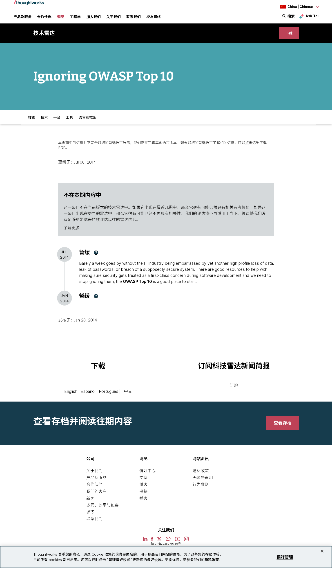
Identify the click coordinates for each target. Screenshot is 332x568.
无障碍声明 (203, 483)
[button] (96, 258)
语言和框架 (87, 122)
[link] (287, 38)
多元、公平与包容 (102, 511)
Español (88, 397)
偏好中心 (147, 476)
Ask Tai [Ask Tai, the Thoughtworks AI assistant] (312, 18)
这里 (256, 148)
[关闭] (322, 551)
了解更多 (72, 234)
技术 (44, 122)
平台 (56, 122)
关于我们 (94, 476)
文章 (143, 483)
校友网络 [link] (153, 19)
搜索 (291, 18)
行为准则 (201, 490)
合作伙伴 (94, 490)
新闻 (90, 504)
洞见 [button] (60, 19)
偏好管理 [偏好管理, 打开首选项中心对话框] (284, 557)
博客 (143, 490)
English (70, 397)
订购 (234, 391)
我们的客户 (96, 497)
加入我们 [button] (93, 19)
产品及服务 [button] (22, 19)
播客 (143, 504)
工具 (69, 122)
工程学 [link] (75, 19)
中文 (128, 397)
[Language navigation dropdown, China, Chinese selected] (294, 6)
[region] (166, 557)
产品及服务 (96, 483)
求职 (90, 518)
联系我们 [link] (133, 19)
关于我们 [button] (113, 19)
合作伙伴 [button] (44, 19)
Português (108, 397)
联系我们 (94, 524)
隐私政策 (201, 476)
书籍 (143, 497)
